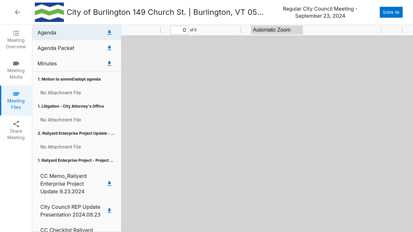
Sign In (391, 12)
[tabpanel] (222, 128)
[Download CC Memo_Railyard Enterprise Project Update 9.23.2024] (109, 183)
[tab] (16, 40)
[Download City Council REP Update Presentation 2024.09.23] (109, 210)
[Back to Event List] (17, 12)
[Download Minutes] (109, 63)
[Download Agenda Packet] (109, 48)
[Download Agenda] (109, 32)
